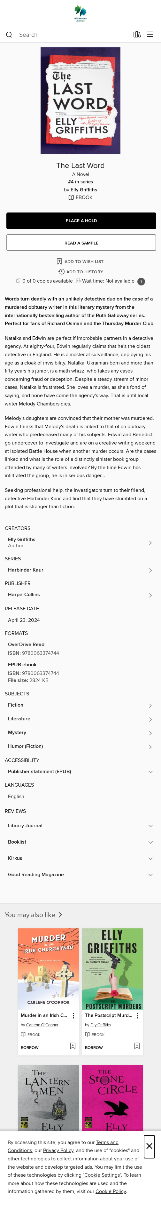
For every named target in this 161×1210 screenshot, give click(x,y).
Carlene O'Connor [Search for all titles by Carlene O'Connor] (42, 1025)
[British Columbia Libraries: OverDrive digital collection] (80, 13)
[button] (81, 220)
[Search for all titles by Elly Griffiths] (80, 542)
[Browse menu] (150, 34)
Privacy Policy (58, 1150)
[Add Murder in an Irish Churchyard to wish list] (73, 1046)
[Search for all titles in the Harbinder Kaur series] (80, 570)
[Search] (9, 35)
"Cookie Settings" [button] (102, 1175)
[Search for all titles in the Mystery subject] (80, 733)
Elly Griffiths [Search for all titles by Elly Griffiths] (84, 190)
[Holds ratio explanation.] (141, 281)
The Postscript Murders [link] (109, 1016)
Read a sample (81, 243)
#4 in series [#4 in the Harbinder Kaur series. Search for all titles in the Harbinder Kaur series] (80, 182)
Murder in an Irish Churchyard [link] (45, 1016)
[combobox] (67, 35)
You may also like (34, 915)
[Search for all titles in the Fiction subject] (80, 706)
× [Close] (149, 1147)
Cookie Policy (111, 1191)
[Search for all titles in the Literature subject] (80, 719)
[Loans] (137, 36)
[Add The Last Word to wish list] (80, 261)
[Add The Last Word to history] (81, 272)
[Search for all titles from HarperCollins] (80, 595)
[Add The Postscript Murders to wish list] (137, 1046)
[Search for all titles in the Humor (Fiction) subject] (80, 747)
